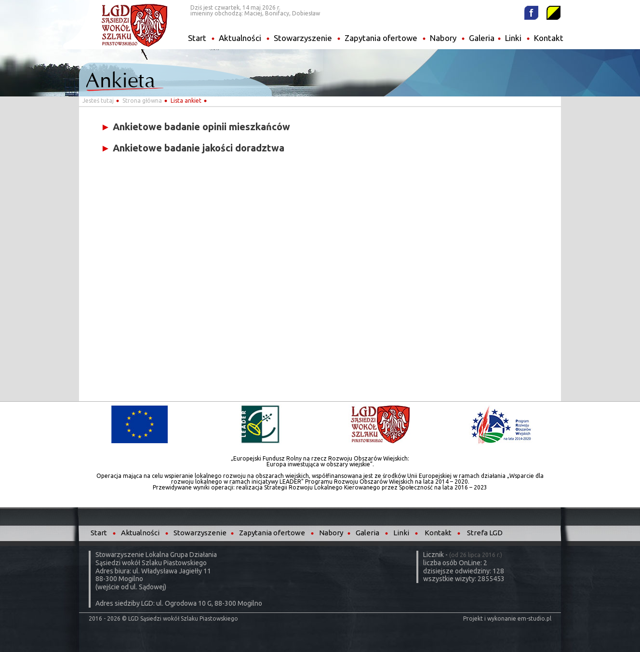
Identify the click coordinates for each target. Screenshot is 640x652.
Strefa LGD (485, 533)
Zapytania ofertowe (381, 37)
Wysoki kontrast (553, 13)
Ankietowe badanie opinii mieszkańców (195, 126)
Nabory (443, 37)
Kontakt (548, 37)
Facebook (531, 13)
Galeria (481, 37)
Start (197, 37)
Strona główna (142, 100)
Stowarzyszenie (303, 37)
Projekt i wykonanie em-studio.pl (507, 618)
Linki (513, 37)
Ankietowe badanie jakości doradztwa (192, 147)
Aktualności (240, 37)
